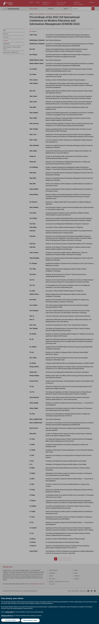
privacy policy (9, 612)
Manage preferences (7, 616)
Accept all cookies (10, 620)
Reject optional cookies (31, 620)
